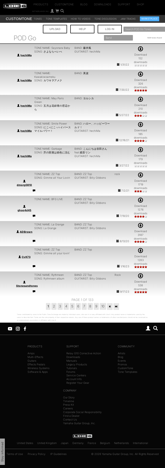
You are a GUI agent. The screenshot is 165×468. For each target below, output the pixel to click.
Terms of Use (14, 454)
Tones (38, 18)
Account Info (74, 379)
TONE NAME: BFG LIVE (48, 199)
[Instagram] (18, 328)
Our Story (69, 397)
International (140, 443)
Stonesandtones (27, 285)
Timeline (68, 401)
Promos (122, 364)
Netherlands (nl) (40, 11)
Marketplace (149, 19)
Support (124, 4)
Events (122, 360)
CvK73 (26, 257)
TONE (19, 19)
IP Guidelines (58, 454)
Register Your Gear (77, 382)
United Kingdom (47, 443)
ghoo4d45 (24, 210)
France (92, 443)
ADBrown (26, 231)
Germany (78, 443)
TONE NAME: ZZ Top (47, 174)
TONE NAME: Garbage (48, 148)
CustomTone (64, 4)
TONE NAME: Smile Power (50, 123)
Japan (64, 443)
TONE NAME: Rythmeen (49, 274)
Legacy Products (76, 364)
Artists (121, 353)
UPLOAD (54, 29)
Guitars (32, 360)
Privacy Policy (37, 454)
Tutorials (71, 368)
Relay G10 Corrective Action (83, 353)
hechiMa (26, 55)
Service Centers (76, 375)
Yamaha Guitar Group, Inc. (79, 423)
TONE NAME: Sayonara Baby (52, 47)
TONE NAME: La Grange (49, 224)
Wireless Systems (38, 368)
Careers (68, 408)
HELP (82, 29)
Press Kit (68, 404)
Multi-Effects (35, 357)
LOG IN (109, 29)
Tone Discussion (105, 18)
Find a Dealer (71, 415)
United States (25, 443)
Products (41, 4)
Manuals (71, 360)
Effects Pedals (36, 364)
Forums (70, 371)
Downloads (102, 4)
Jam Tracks (128, 18)
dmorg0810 (24, 185)
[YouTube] (10, 328)
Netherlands (121, 443)
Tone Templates (56, 18)
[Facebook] (25, 328)
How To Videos (81, 18)
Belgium (105, 443)
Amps (31, 353)
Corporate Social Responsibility (82, 412)
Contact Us (70, 419)
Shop (140, 4)
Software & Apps (38, 371)
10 (103, 306)
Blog (83, 4)
